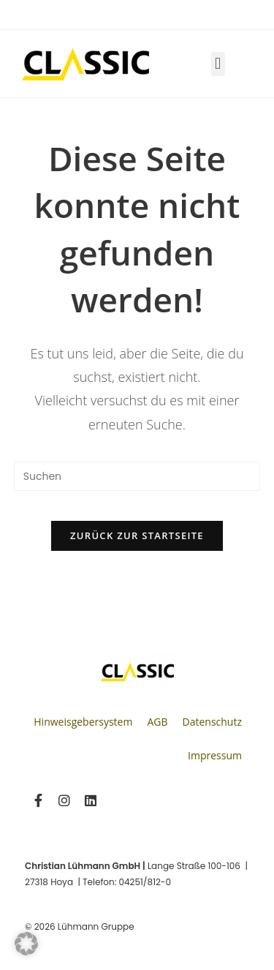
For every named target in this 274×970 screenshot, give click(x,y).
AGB (157, 722)
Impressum (215, 755)
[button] (218, 64)
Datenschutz (212, 722)
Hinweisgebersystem (83, 722)
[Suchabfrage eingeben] (137, 476)
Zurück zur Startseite (137, 535)
